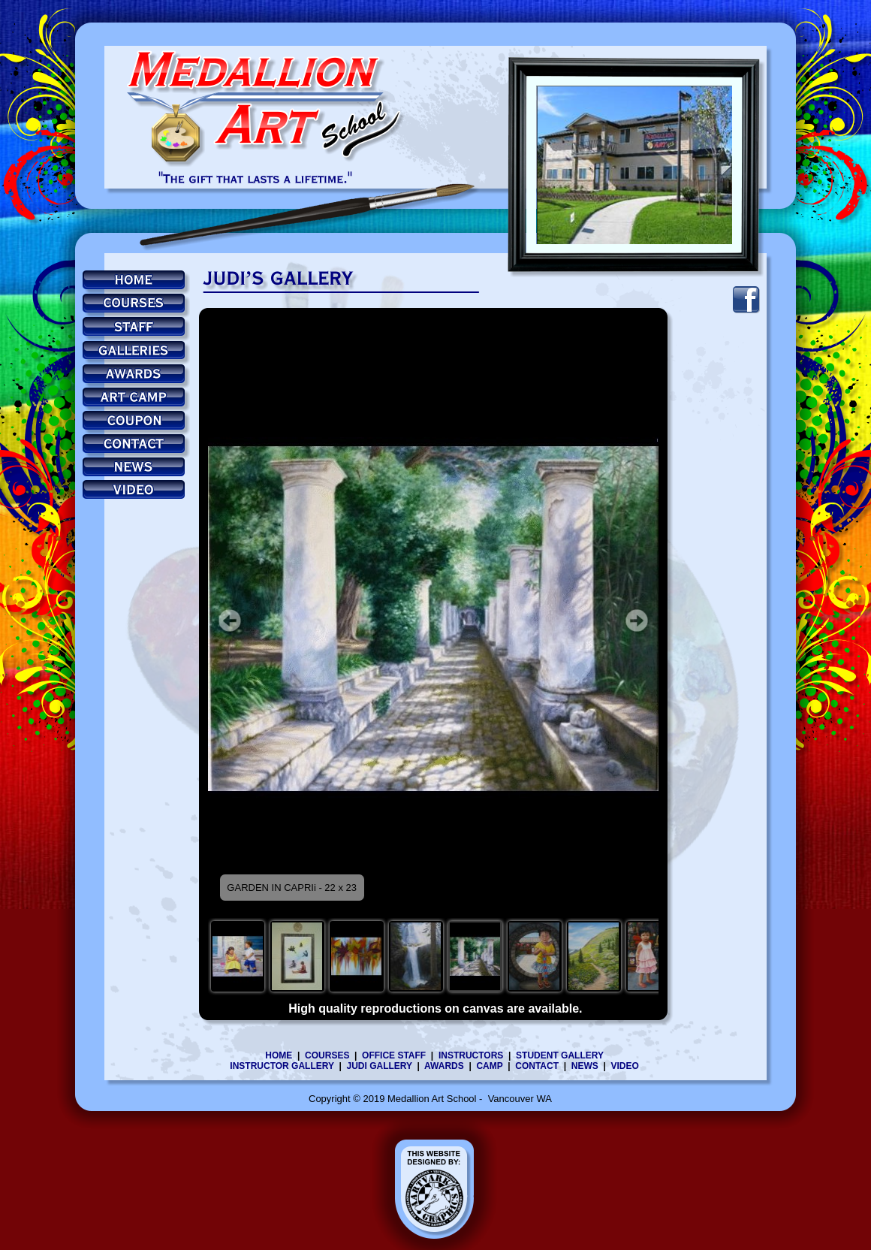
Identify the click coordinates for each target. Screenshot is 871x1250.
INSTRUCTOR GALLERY (281, 1066)
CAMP (489, 1066)
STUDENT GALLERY (560, 1055)
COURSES (327, 1055)
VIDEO (624, 1066)
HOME (278, 1055)
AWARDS (446, 1066)
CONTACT (537, 1066)
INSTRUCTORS (471, 1055)
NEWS (584, 1066)
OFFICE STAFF (394, 1055)
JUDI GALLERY (378, 1066)
